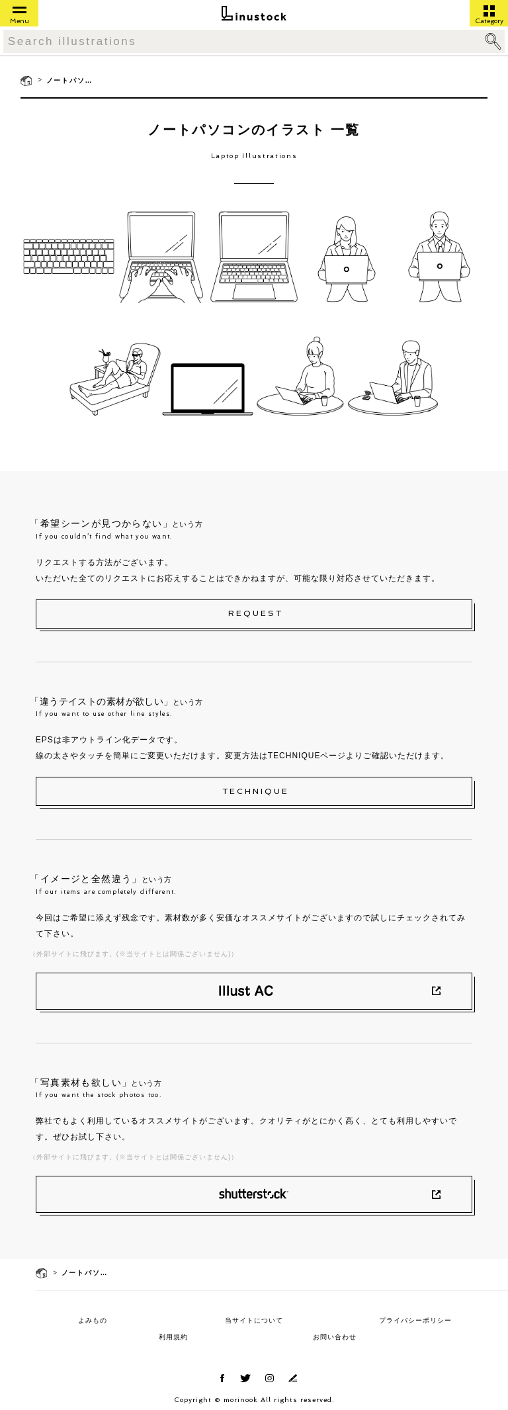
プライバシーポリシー (415, 1320)
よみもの (92, 1320)
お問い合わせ (335, 1337)
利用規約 (173, 1337)
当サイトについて (254, 1320)
